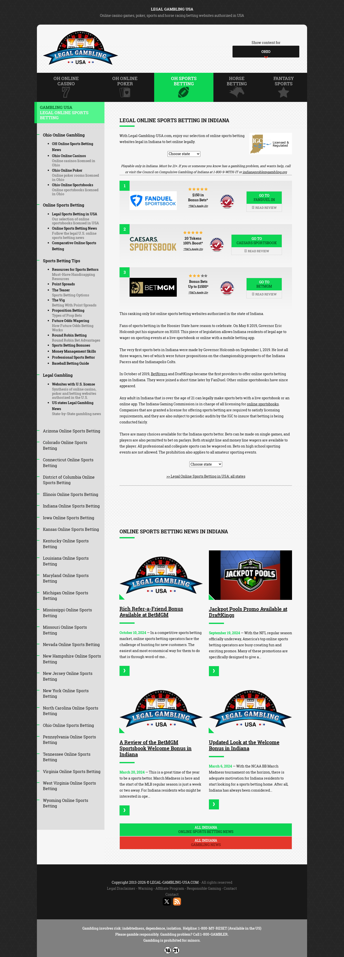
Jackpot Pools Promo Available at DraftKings (248, 612)
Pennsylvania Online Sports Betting (69, 739)
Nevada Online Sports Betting (71, 644)
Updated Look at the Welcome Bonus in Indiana (244, 745)
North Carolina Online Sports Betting (70, 710)
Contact (230, 888)
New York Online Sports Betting (66, 693)
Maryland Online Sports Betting (66, 578)
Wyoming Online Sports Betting (65, 803)
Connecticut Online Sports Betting (68, 462)
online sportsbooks (263, 404)
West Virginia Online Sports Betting (69, 785)
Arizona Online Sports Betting (71, 430)
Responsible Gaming (204, 888)
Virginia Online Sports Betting (71, 771)
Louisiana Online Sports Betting (66, 560)
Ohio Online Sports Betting (68, 725)
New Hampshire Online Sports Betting (72, 658)
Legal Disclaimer (121, 888)
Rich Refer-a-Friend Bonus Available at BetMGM (151, 611)
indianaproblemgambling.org (265, 172)
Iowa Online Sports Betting (68, 517)
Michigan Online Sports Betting (65, 595)
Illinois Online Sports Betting (70, 494)
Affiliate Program (169, 888)
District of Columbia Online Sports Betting (69, 479)
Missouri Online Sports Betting (65, 629)
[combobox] (266, 51)
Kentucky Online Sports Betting (66, 543)
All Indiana (206, 829)
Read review (264, 208)
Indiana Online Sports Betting (71, 505)
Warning (145, 888)
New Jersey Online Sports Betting (67, 676)
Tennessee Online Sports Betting (66, 756)
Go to (264, 197)
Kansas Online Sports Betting (71, 529)
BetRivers (159, 373)
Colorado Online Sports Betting (65, 445)
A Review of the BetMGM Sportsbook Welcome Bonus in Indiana (156, 748)
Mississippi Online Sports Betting (67, 612)
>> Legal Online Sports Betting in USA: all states (205, 476)
